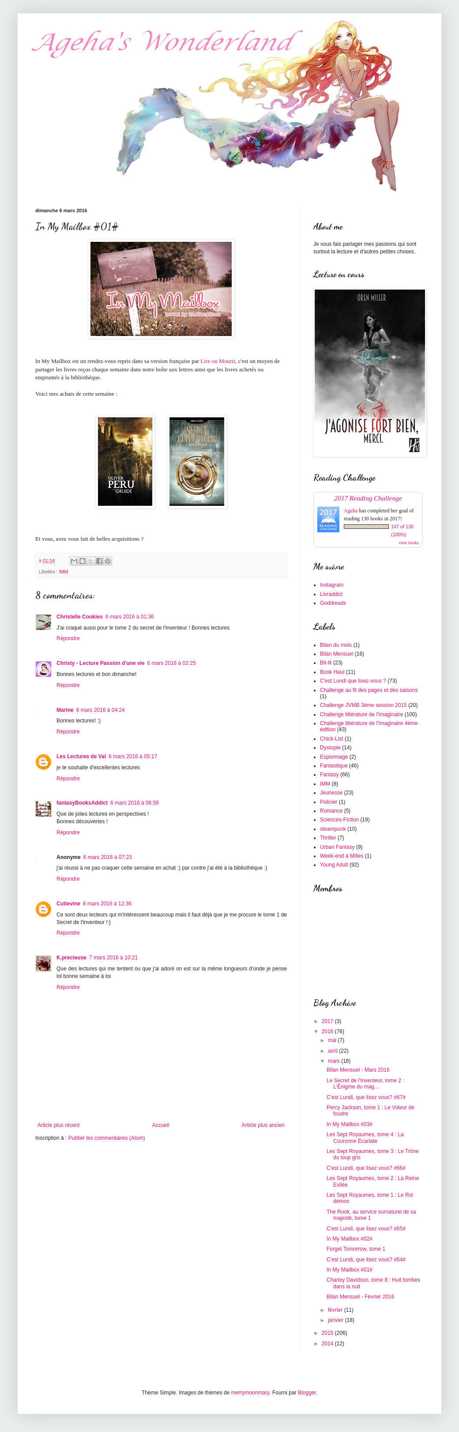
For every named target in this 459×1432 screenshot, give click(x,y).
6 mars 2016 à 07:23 (107, 857)
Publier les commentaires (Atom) (106, 1138)
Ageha (350, 511)
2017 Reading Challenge (368, 498)
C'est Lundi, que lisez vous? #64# (366, 1259)
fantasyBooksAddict (82, 803)
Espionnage (334, 757)
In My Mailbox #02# (349, 1239)
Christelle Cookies (79, 617)
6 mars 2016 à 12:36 (107, 904)
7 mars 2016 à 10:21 (113, 958)
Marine (65, 710)
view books (409, 542)
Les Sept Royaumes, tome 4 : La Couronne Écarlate (365, 1137)
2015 (328, 1333)
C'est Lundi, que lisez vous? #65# (366, 1229)
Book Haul (332, 672)
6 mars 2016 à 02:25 (171, 663)
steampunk (333, 829)
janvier (336, 1320)
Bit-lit (326, 663)
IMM (63, 571)
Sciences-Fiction (339, 820)
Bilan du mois (336, 645)
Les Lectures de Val (81, 756)
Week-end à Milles (341, 856)
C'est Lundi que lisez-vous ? (353, 681)
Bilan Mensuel (336, 654)
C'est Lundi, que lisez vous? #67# (366, 1097)
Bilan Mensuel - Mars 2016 (358, 1070)
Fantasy (329, 774)
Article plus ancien (263, 1125)
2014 (328, 1343)
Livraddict (331, 594)
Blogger (307, 1393)
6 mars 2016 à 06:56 (134, 803)
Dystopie (330, 748)
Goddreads (333, 603)
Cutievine (68, 904)
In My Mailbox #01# (349, 1270)
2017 (328, 1021)
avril (333, 1051)
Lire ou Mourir (217, 361)
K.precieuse (71, 958)
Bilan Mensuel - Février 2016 (360, 1297)
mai (333, 1040)
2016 (328, 1031)
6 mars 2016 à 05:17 (133, 756)
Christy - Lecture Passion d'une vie (100, 663)
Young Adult (334, 865)
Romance (331, 811)
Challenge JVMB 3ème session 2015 (363, 705)
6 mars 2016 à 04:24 (100, 710)
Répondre (68, 638)
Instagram (331, 585)
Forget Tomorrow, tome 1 (356, 1249)
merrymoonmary (250, 1393)
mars (334, 1061)
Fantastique (334, 766)
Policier (328, 802)
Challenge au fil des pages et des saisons (369, 690)
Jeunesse (331, 793)
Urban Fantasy (337, 847)
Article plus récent (58, 1125)
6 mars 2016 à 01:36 (129, 617)
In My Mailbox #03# (349, 1124)
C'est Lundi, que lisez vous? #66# (366, 1168)
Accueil (160, 1125)
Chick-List (331, 739)
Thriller (328, 838)
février (336, 1310)
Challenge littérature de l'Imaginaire (361, 714)
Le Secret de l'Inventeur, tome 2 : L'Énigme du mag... (365, 1083)
